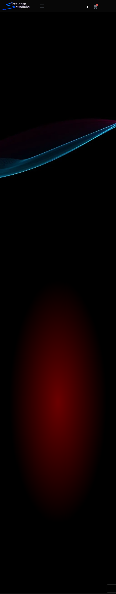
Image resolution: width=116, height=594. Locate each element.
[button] (42, 6)
